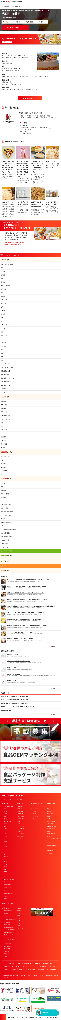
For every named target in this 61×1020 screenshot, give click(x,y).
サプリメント (5, 300)
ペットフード (5, 364)
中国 (19, 923)
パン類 (3, 271)
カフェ (3, 526)
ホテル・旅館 (5, 494)
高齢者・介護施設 (6, 522)
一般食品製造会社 (26, 133)
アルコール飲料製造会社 (9, 919)
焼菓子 (3, 353)
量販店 (3, 487)
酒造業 (3, 519)
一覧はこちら (55, 646)
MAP (50, 127)
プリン (3, 360)
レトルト (3, 328)
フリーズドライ (5, 415)
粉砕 (2, 423)
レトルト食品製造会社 (9, 929)
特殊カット (4, 412)
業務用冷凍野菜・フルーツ (9, 378)
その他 (3, 392)
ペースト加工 (5, 433)
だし (2, 318)
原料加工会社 (7, 924)
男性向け (3, 463)
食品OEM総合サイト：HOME (8, 6)
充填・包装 (4, 444)
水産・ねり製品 (5, 286)
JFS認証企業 (4, 544)
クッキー (3, 342)
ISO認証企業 (4, 547)
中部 (19, 918)
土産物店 (3, 490)
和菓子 (3, 350)
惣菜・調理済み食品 (7, 264)
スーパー (3, 483)
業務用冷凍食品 (5, 371)
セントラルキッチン (7, 515)
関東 (19, 915)
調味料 (3, 314)
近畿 (19, 920)
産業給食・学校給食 (7, 512)
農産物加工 (4, 401)
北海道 (19, 910)
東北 (19, 913)
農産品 (3, 282)
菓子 (2, 332)
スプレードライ (5, 419)
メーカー (3, 501)
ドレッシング (5, 325)
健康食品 (3, 289)
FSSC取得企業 (5, 540)
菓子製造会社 (7, 922)
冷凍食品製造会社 (8, 932)
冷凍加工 (3, 437)
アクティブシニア (6, 456)
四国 (19, 925)
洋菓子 (3, 357)
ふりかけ (3, 321)
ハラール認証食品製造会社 (9, 529)
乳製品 (3, 296)
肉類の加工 (4, 405)
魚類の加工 (4, 408)
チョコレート (5, 346)
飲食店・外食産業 (6, 504)
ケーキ (3, 339)
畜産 (2, 293)
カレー (3, 310)
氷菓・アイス (5, 335)
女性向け (3, 467)
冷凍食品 (3, 303)
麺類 (2, 278)
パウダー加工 (5, 430)
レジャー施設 (5, 508)
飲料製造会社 (7, 917)
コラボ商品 (4, 471)
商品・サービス (19, 6)
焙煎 (2, 426)
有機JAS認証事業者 (6, 536)
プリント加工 (5, 440)
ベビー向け (4, 460)
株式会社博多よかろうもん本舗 (30, 113)
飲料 (2, 268)
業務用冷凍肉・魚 (6, 382)
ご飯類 (3, 275)
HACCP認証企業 (5, 533)
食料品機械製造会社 (8, 927)
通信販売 (3, 497)
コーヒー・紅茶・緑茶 (7, 367)
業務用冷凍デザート (7, 385)
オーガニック (5, 474)
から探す (5, 260)
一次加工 (3, 389)
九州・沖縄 (20, 928)
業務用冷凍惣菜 (5, 374)
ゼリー (3, 307)
